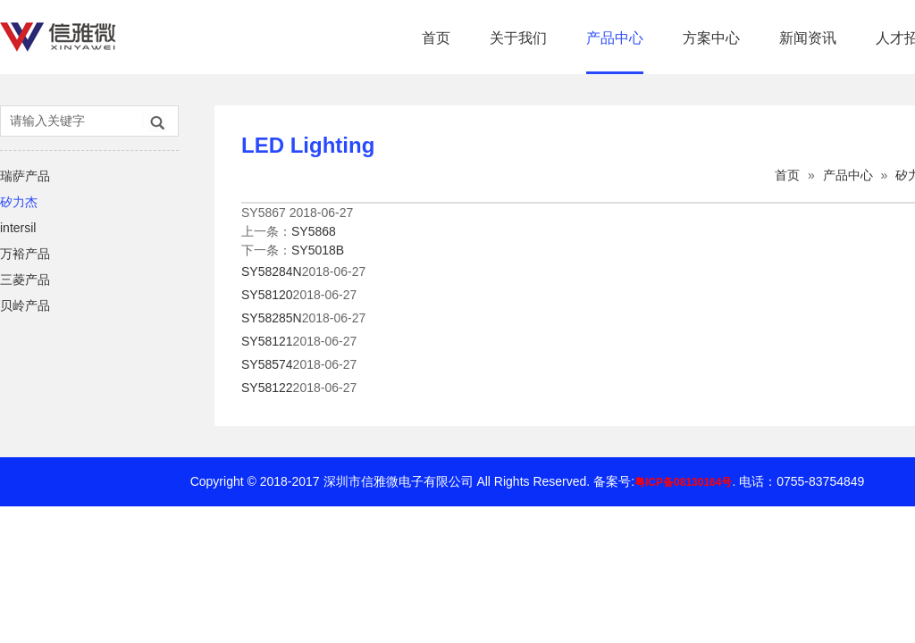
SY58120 (267, 295)
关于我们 (518, 38)
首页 (436, 38)
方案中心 (711, 38)
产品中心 (614, 38)
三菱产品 (25, 279)
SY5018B (317, 250)
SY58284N (271, 271)
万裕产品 (25, 253)
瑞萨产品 (25, 176)
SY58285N (271, 318)
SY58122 (267, 387)
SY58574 (267, 364)
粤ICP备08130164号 (683, 482)
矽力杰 (19, 202)
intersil (18, 228)
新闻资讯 (807, 38)
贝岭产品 (25, 305)
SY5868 (313, 231)
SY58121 (267, 341)
